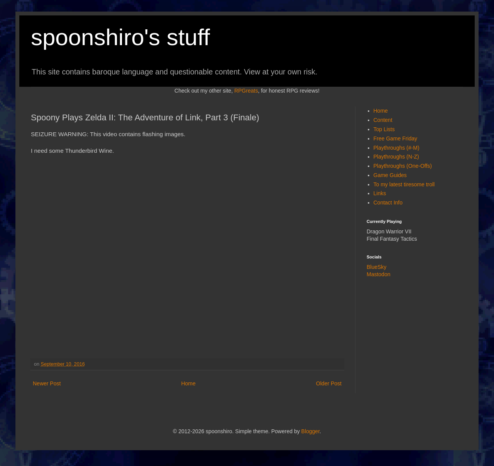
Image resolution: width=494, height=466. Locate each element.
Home (188, 383)
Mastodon (378, 274)
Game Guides (390, 175)
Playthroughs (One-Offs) (403, 166)
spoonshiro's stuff (120, 37)
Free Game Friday (396, 138)
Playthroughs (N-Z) (396, 157)
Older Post (329, 383)
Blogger (310, 431)
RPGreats (246, 91)
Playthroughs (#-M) (397, 148)
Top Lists (384, 129)
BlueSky (376, 267)
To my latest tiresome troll (404, 184)
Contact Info (388, 202)
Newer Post (47, 383)
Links (380, 193)
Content (383, 120)
